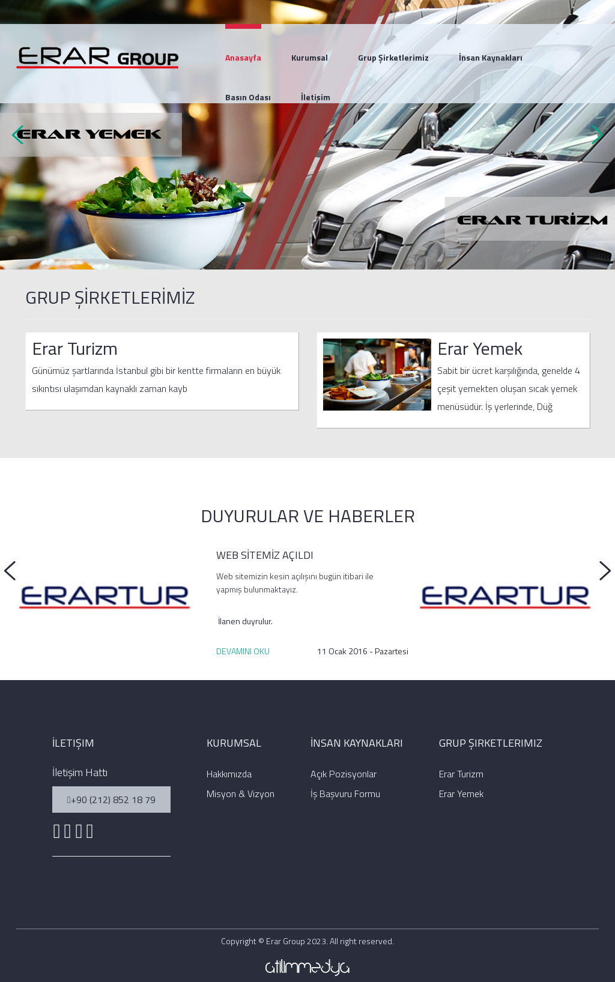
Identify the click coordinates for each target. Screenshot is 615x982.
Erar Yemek (480, 348)
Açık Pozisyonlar (344, 774)
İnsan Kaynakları (491, 57)
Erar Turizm (75, 348)
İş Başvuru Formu (345, 793)
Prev (21, 135)
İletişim (315, 97)
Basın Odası (248, 97)
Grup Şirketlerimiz (393, 57)
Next (593, 135)
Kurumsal (309, 57)
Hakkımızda (229, 774)
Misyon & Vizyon (240, 793)
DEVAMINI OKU (243, 651)
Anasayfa (243, 57)
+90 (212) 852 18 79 (111, 799)
